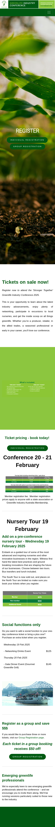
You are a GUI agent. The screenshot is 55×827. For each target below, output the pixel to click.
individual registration (28, 448)
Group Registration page (31, 737)
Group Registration (27, 757)
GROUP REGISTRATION (27, 146)
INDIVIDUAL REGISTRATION (27, 140)
